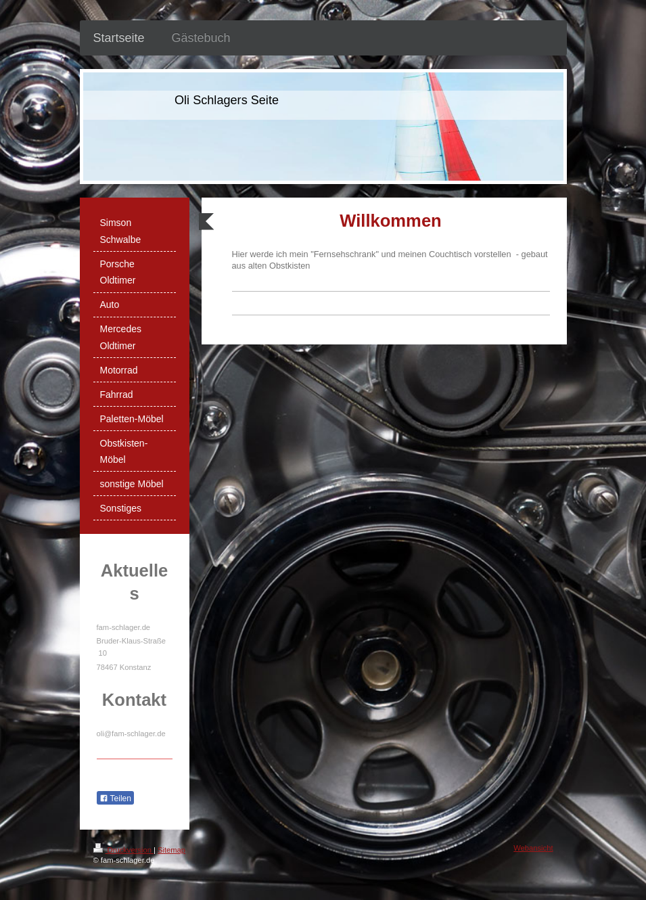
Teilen (115, 798)
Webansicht (533, 848)
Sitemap (171, 850)
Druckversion (123, 850)
